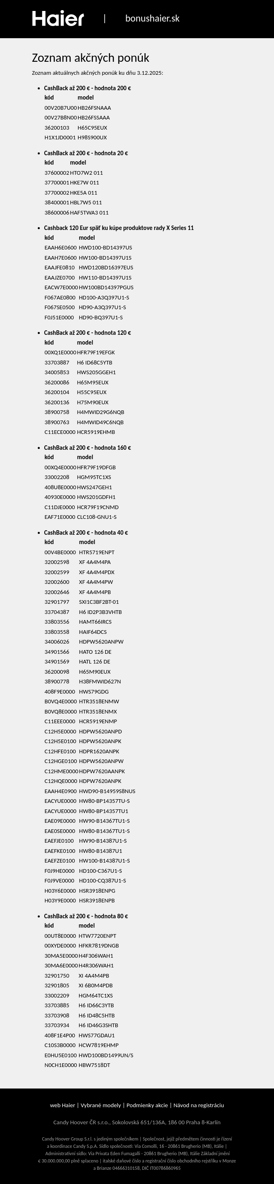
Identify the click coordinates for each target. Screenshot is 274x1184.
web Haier (62, 1105)
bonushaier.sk (152, 18)
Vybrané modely (101, 1105)
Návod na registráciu (198, 1105)
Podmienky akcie (147, 1105)
